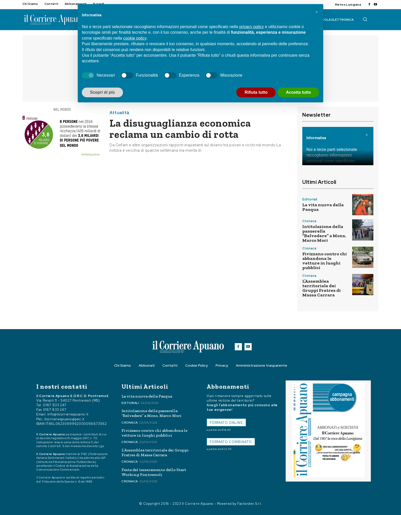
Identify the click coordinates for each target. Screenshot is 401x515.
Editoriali (309, 199)
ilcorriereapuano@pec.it (64, 419)
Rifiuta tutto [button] (256, 92)
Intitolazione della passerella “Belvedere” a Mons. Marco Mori (324, 233)
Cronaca (309, 221)
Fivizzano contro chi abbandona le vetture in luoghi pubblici (324, 260)
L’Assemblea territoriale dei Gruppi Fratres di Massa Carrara (321, 288)
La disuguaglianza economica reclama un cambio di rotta (180, 128)
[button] (365, 19)
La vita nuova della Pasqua (323, 207)
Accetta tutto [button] (298, 92)
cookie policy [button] (134, 38)
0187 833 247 (54, 405)
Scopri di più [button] (102, 92)
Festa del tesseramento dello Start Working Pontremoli (153, 472)
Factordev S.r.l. (249, 503)
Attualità (119, 113)
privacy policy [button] (251, 27)
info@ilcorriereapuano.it (67, 414)
